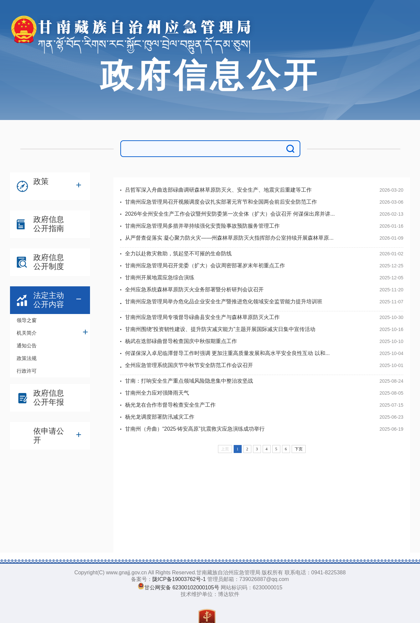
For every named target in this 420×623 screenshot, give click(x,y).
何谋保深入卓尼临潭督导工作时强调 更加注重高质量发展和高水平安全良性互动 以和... (227, 353)
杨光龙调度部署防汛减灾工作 (159, 417)
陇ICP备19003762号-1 (179, 579)
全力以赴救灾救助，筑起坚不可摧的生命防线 (178, 253)
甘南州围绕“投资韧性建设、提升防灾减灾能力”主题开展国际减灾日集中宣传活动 (220, 329)
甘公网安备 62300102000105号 (181, 587)
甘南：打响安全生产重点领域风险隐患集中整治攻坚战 (189, 381)
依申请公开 (48, 435)
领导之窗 (27, 320)
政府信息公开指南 (48, 224)
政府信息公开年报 (48, 397)
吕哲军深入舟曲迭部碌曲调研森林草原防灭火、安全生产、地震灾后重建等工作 (218, 190)
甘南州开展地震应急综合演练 (159, 277)
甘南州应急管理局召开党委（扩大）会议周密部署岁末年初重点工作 (205, 265)
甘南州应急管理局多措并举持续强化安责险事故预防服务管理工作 (202, 226)
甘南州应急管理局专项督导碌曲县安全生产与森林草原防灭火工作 (202, 317)
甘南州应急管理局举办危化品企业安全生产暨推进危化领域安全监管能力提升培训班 (223, 301)
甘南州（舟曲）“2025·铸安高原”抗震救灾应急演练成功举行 (195, 429)
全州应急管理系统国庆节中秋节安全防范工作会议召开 (189, 365)
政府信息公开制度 (48, 262)
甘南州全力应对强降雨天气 (157, 393)
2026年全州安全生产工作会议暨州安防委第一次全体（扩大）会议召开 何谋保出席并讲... (230, 214)
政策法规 (27, 358)
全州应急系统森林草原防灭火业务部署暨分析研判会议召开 (194, 289)
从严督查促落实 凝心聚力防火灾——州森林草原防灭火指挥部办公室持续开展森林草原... (229, 238)
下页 (299, 449)
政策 (41, 181)
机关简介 (27, 333)
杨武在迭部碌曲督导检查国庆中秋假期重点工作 (181, 341)
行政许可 (27, 371)
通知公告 (27, 345)
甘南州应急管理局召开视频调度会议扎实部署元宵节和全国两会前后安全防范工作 (221, 202)
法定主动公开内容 (48, 300)
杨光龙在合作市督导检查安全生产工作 (170, 405)
